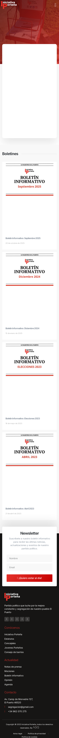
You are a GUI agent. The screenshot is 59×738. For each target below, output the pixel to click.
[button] (55, 5)
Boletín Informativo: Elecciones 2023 (23, 418)
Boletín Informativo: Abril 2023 (20, 508)
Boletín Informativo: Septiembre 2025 (23, 238)
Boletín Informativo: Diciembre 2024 (22, 328)
